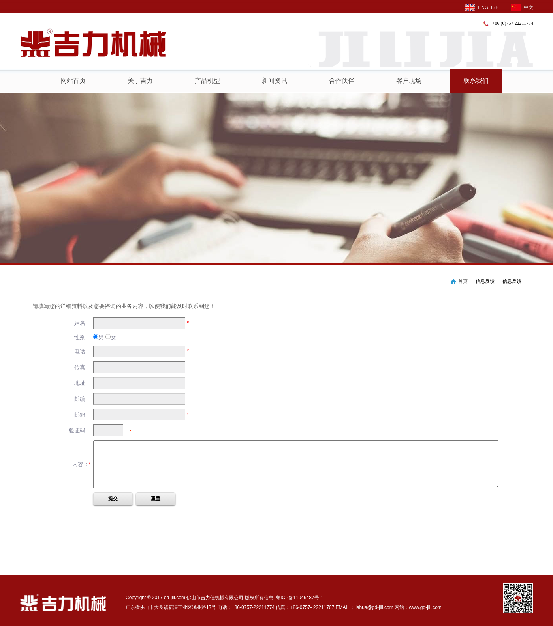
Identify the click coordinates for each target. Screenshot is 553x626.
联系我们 (476, 80)
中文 (522, 7)
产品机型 (207, 80)
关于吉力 (140, 80)
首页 (463, 281)
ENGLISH (482, 7)
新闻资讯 (274, 80)
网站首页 (73, 80)
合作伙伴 (341, 80)
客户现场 (408, 80)
